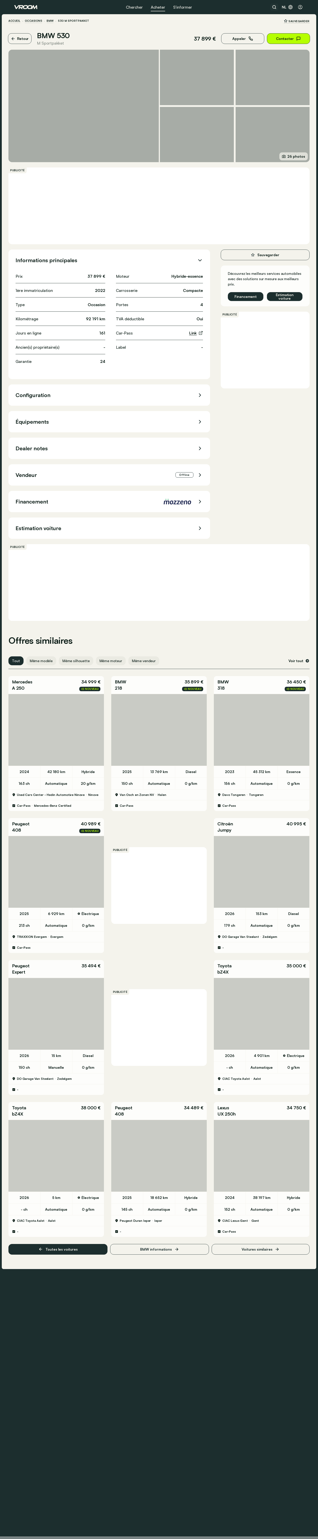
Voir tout (293, 656)
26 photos (287, 152)
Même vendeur (149, 656)
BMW (55, 21)
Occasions (39, 21)
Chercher (134, 7)
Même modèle (46, 656)
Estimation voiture (279, 292)
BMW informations (159, 1233)
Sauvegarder (291, 21)
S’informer (182, 7)
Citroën (223, 816)
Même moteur (116, 656)
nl (287, 7)
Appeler (237, 38)
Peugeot (26, 816)
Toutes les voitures (61, 1233)
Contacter (282, 38)
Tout (22, 656)
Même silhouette (81, 656)
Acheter (158, 7)
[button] (60, 681)
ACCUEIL (20, 21)
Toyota (223, 955)
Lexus (221, 1095)
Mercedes (28, 677)
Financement (240, 292)
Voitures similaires (257, 1233)
